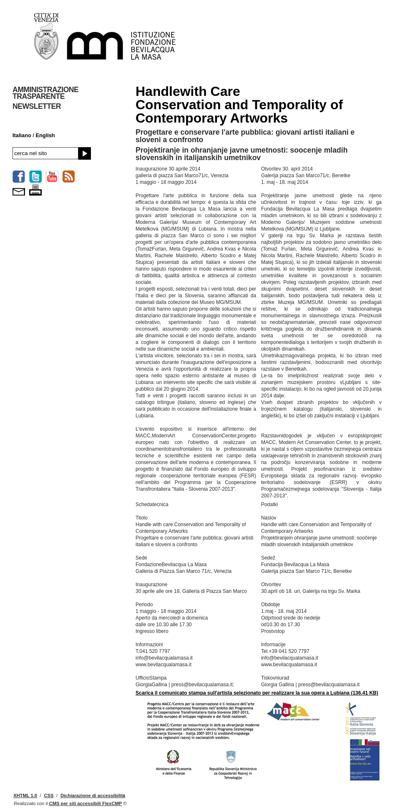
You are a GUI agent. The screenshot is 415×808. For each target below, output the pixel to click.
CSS (48, 795)
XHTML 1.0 (25, 795)
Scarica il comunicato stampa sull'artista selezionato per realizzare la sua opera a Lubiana (257, 693)
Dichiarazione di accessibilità (92, 795)
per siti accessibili (85, 803)
